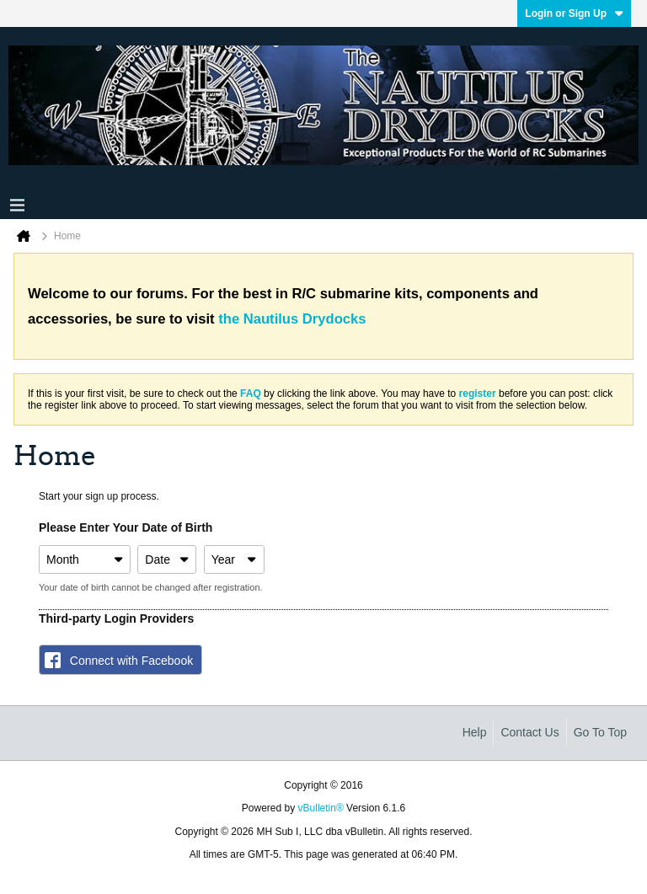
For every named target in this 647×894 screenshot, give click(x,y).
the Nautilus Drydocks (292, 319)
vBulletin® (321, 808)
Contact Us (529, 732)
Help (475, 732)
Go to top (600, 732)
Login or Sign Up (574, 13)
